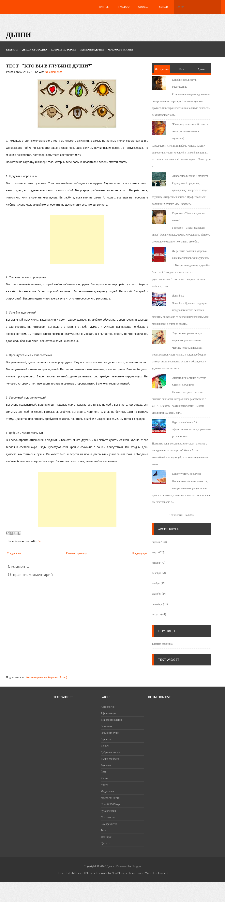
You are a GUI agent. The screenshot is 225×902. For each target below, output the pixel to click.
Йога (103, 771)
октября (156, 593)
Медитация (107, 791)
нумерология (108, 810)
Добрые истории (110, 752)
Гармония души (110, 732)
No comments (53, 71)
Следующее (14, 553)
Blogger (188, 514)
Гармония (106, 726)
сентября (157, 604)
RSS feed (163, 6)
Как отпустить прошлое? (186, 473)
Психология (108, 817)
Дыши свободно (110, 758)
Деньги (105, 745)
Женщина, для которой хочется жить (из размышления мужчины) (190, 131)
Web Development (157, 873)
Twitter (104, 6)
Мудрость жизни (110, 797)
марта (155, 552)
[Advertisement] (77, 239)
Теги (181, 69)
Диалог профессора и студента (190, 175)
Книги (104, 784)
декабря (156, 573)
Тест (39, 541)
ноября (156, 583)
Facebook (124, 13)
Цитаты (105, 843)
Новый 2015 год (110, 804)
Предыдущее (139, 553)
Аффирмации (108, 713)
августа (156, 614)
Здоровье (106, 765)
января (156, 562)
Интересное (162, 69)
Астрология (107, 706)
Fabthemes (76, 873)
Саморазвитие (109, 823)
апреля (156, 542)
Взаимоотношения (111, 719)
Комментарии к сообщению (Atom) (46, 677)
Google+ (144, 6)
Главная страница (76, 553)
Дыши (18, 34)
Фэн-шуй (106, 836)
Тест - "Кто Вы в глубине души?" (49, 65)
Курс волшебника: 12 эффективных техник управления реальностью (191, 429)
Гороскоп (106, 739)
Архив (201, 69)
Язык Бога (178, 295)
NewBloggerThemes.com (127, 873)
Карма (104, 778)
